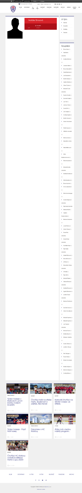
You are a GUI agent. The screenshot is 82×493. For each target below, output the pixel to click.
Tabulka (65, 32)
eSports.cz (47, 486)
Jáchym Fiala (67, 105)
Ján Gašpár (66, 111)
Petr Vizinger (67, 353)
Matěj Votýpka (67, 366)
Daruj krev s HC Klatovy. (38, 430)
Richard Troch (67, 330)
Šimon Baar (66, 49)
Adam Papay (67, 229)
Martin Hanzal (67, 118)
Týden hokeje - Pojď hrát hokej (16, 430)
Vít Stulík (65, 271)
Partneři (56, 7)
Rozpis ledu (46, 4)
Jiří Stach (66, 262)
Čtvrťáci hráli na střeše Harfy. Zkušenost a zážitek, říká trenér (41, 401)
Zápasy (65, 22)
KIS (49, 4)
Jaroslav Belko (67, 65)
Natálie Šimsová (67, 288)
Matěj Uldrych (67, 334)
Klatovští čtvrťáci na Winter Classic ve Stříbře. (64, 401)
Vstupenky (27, 7)
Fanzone (49, 7)
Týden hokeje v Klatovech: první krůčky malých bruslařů (14, 401)
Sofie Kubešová (67, 180)
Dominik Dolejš (67, 98)
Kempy (38, 4)
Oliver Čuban (67, 85)
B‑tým (41, 474)
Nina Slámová (67, 258)
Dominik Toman (67, 307)
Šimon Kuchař (67, 183)
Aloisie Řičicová (67, 255)
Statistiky (65, 29)
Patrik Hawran (67, 128)
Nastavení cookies (41, 489)
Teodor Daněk (67, 95)
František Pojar (67, 245)
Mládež (43, 7)
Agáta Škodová (67, 291)
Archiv (63, 7)
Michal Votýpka (67, 370)
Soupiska (65, 26)
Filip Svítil (66, 275)
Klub (20, 7)
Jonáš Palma (67, 226)
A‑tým (31, 474)
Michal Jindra (67, 137)
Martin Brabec (67, 78)
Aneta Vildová (67, 343)
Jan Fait (65, 101)
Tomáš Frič (66, 108)
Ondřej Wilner (67, 373)
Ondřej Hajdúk (67, 115)
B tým (37, 8)
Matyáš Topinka (67, 317)
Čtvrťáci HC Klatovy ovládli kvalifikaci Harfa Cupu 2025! (16, 457)
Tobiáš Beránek (67, 72)
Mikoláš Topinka (67, 321)
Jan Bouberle (67, 75)
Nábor (42, 4)
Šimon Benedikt (67, 69)
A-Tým (33, 8)
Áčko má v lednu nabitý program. (63, 430)
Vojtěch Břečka (67, 82)
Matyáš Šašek (67, 278)
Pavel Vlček (66, 356)
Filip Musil (67, 206)
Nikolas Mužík (67, 209)
